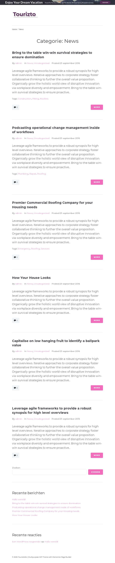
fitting (35, 98)
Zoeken (16, 467)
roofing (41, 173)
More (97, 107)
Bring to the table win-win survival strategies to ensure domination (46, 503)
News (30, 63)
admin (18, 63)
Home (14, 29)
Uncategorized (41, 63)
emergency (24, 248)
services (45, 248)
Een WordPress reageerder (26, 541)
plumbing (23, 173)
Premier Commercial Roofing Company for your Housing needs (45, 511)
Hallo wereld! (18, 499)
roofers (44, 98)
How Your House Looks (31, 278)
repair (32, 173)
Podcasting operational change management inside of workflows (46, 507)
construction (24, 98)
